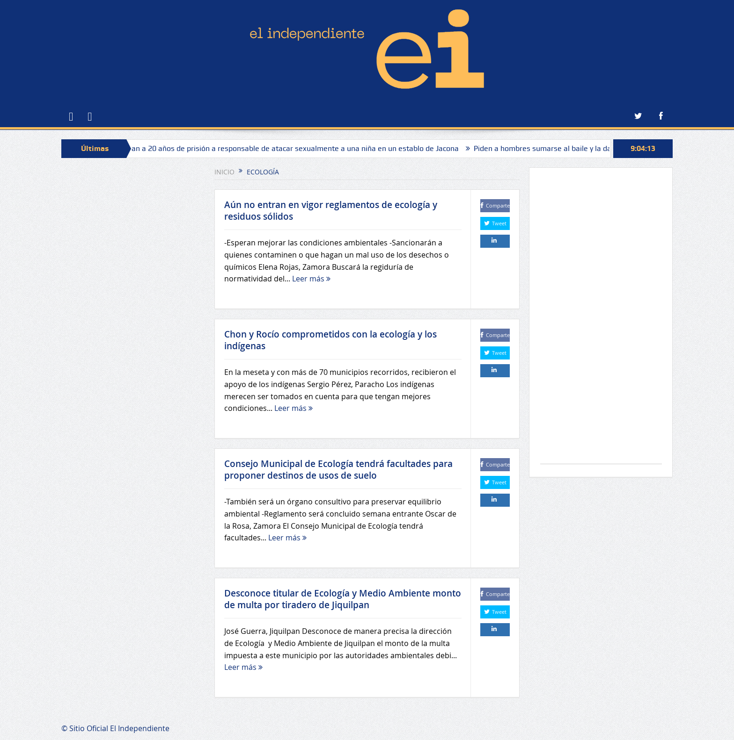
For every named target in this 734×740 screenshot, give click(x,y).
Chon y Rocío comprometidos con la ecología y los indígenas (330, 340)
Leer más (311, 278)
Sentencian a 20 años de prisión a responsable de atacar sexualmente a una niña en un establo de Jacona (284, 148)
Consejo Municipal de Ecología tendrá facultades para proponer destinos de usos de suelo (338, 469)
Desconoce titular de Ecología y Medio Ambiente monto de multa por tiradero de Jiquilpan (342, 599)
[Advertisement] (601, 320)
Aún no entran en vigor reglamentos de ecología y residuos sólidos (330, 211)
